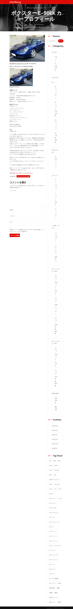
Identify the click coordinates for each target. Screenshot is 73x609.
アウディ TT (55, 175)
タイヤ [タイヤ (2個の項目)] (51, 545)
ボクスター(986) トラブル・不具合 (56, 284)
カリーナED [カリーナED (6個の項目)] (53, 508)
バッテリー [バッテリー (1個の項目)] (53, 550)
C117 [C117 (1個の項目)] (51, 470)
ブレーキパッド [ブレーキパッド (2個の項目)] (54, 559)
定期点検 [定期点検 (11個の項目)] (52, 588)
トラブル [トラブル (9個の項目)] (58, 545)
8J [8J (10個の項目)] (50, 461)
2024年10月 (55, 426)
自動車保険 (56, 400)
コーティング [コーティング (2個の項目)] (53, 536)
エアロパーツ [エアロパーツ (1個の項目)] (53, 498)
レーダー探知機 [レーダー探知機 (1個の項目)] (54, 578)
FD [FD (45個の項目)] (55, 475)
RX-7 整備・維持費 (56, 138)
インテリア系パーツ (56, 237)
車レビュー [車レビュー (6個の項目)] (53, 602)
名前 (12, 210)
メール (12, 216)
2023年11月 (55, 439)
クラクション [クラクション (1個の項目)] (53, 531)
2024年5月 (54, 430)
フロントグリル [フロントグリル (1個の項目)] (54, 555)
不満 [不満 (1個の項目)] (59, 583)
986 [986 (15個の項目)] (55, 461)
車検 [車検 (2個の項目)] (59, 602)
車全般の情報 (55, 393)
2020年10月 (55, 444)
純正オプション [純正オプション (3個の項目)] (54, 597)
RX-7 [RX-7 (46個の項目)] (51, 484)
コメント (13, 190)
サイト (11, 222)
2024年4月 (54, 435)
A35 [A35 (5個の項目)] (51, 465)
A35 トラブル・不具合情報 (56, 63)
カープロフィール (21, 173)
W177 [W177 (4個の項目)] (51, 494)
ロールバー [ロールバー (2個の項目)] (53, 583)
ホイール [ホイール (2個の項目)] (52, 564)
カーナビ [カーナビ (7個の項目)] (52, 517)
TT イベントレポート (56, 184)
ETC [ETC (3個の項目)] (51, 475)
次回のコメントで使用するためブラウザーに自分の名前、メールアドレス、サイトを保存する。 (27, 230)
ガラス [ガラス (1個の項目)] (51, 526)
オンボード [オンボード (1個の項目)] (53, 503)
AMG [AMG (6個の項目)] (56, 465)
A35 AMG (54, 52)
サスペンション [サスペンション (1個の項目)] (54, 541)
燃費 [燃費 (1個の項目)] (51, 592)
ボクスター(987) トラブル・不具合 (56, 356)
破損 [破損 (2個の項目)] (56, 592)
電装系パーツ (56, 259)
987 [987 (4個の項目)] (60, 461)
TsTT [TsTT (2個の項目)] (51, 489)
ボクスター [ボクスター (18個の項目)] (53, 569)
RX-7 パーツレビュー (56, 124)
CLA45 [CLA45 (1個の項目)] (57, 470)
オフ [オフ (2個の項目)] (61, 498)
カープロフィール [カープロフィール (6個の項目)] (54, 522)
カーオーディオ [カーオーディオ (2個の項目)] (54, 512)
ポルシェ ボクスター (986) (29, 27)
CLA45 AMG (55, 77)
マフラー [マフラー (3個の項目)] (52, 574)
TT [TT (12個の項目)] (56, 489)
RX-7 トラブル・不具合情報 (56, 109)
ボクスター (30, 173)
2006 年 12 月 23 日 (17, 64)
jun (25, 63)
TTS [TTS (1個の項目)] (60, 489)
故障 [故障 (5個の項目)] (58, 588)
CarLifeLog (15, 2)
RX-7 (53, 82)
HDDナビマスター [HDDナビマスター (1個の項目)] (54, 479)
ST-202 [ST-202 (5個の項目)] (57, 484)
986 (14, 173)
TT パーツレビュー (56, 213)
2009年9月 (54, 448)
